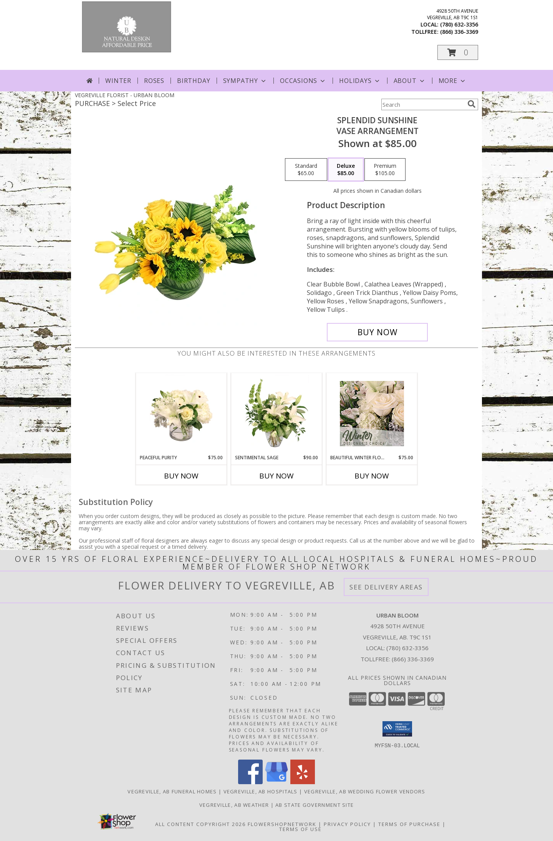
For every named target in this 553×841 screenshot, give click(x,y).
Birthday (193, 80)
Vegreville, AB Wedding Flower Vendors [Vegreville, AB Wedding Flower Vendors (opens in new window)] (365, 791)
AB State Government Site (314, 804)
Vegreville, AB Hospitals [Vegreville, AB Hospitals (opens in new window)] (261, 791)
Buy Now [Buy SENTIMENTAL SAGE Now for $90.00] (276, 476)
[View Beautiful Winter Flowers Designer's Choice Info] (372, 413)
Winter (118, 80)
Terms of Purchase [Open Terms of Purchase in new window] (409, 824)
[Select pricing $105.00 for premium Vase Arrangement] (385, 170)
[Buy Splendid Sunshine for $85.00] (377, 332)
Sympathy (245, 80)
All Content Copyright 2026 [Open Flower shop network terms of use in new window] (200, 824)
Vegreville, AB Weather (234, 804)
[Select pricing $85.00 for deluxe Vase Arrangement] (346, 170)
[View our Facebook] (250, 782)
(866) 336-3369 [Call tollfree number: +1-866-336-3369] (459, 31)
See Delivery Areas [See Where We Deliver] (386, 587)
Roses (154, 80)
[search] (471, 104)
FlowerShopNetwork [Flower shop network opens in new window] (282, 824)
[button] (457, 52)
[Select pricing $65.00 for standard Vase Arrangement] (306, 170)
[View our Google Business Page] (276, 782)
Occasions (303, 80)
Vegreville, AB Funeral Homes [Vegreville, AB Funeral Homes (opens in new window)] (172, 791)
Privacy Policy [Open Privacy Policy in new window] (347, 824)
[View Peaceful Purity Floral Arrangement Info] (181, 413)
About (410, 80)
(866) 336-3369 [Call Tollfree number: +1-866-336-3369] (413, 659)
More (453, 80)
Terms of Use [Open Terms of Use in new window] (300, 829)
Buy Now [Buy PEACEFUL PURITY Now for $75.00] (181, 476)
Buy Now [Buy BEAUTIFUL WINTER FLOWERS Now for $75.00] (371, 476)
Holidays (360, 80)
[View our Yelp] (302, 782)
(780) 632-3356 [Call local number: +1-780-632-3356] (459, 24)
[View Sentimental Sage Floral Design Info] (277, 413)
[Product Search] (423, 104)
